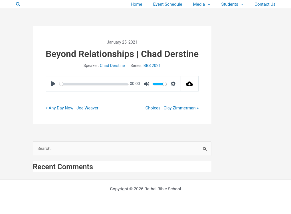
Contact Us (266, 4)
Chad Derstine (112, 65)
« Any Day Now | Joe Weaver (72, 108)
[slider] (93, 84)
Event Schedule (176, 4)
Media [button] (207, 4)
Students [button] (236, 4)
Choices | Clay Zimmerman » (172, 108)
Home (147, 4)
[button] (18, 4)
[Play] (53, 83)
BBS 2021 (152, 65)
